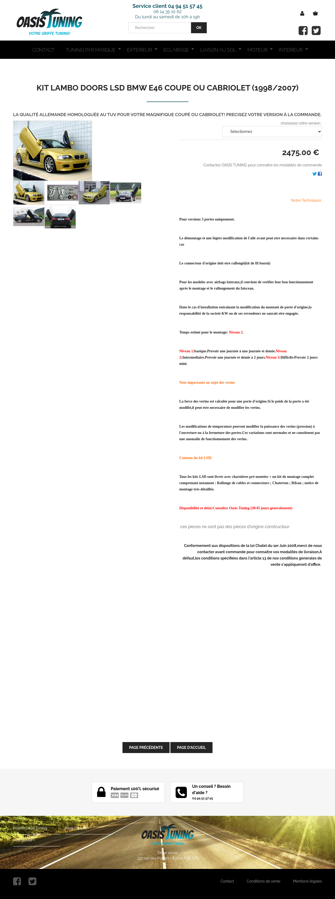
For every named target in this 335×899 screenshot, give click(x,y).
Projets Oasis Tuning (30, 828)
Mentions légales (307, 881)
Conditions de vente (263, 881)
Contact (227, 881)
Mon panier (22, 840)
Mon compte (76, 828)
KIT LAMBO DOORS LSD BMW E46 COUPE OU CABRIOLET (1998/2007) (168, 87)
